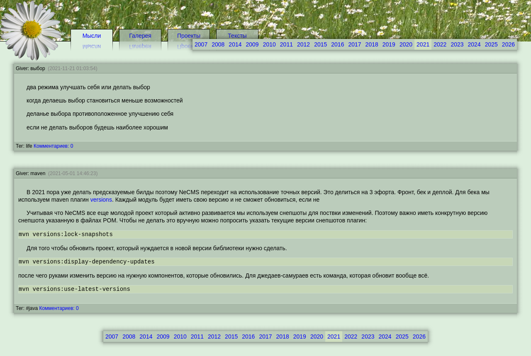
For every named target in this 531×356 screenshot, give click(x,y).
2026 (508, 44)
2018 (371, 44)
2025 (491, 44)
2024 (474, 44)
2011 (286, 44)
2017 (354, 44)
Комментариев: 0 (53, 146)
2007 (111, 336)
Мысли (92, 35)
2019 (388, 44)
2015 (320, 44)
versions (101, 199)
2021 (423, 44)
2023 (457, 44)
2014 (145, 336)
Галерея (140, 35)
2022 (440, 44)
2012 (303, 44)
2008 (128, 336)
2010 (269, 44)
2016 (337, 44)
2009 (162, 336)
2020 (405, 44)
